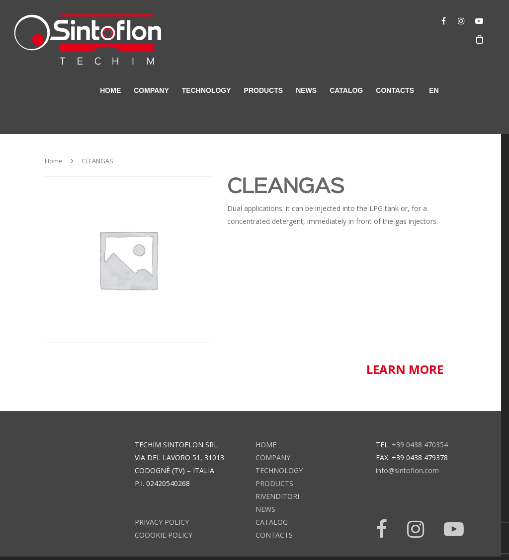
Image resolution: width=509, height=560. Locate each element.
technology (206, 90)
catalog (346, 90)
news (306, 90)
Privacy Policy (162, 522)
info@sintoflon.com (407, 470)
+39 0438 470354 (420, 444)
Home (54, 160)
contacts (395, 90)
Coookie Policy (163, 535)
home (110, 90)
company (151, 90)
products (263, 90)
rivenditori (277, 496)
